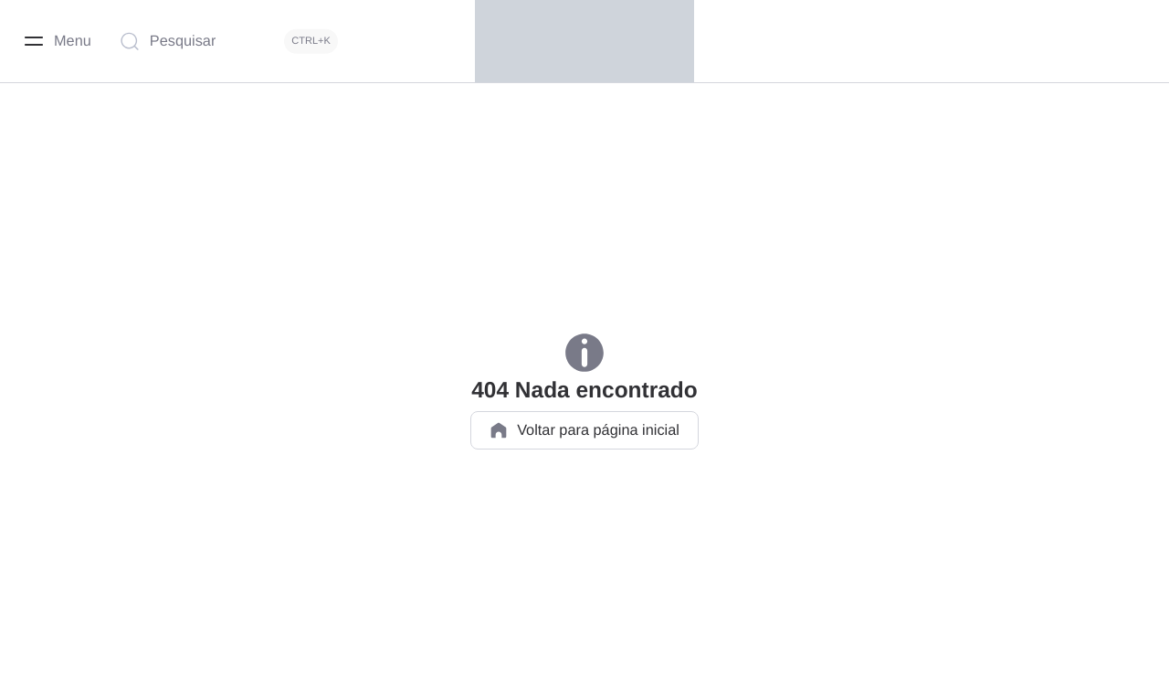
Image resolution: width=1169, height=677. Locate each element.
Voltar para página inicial (584, 430)
